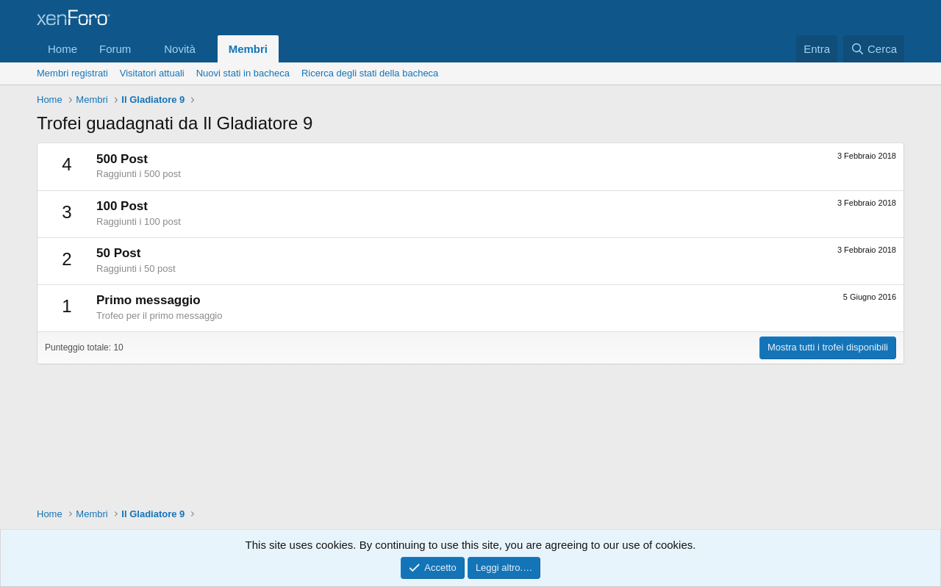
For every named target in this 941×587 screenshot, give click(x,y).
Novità (180, 49)
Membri (248, 49)
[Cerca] (873, 48)
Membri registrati (72, 73)
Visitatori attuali (152, 73)
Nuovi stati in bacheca (243, 73)
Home (62, 49)
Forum (115, 49)
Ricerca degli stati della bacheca (369, 73)
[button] (142, 48)
